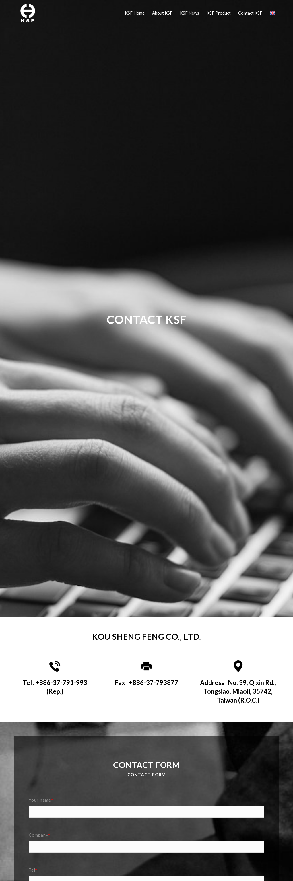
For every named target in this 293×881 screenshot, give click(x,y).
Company (40, 834)
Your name (41, 799)
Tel (33, 869)
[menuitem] (134, 13)
